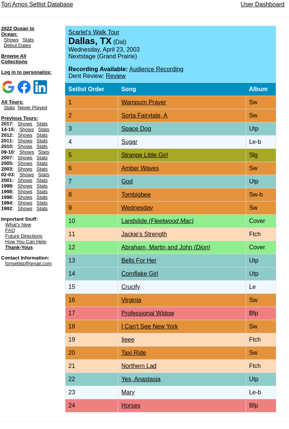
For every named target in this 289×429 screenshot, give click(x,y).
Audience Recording (156, 69)
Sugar (129, 142)
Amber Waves (140, 168)
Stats (28, 40)
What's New (18, 224)
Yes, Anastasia (140, 379)
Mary (128, 392)
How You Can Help (25, 241)
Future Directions (24, 236)
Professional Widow (147, 313)
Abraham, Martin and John (165, 247)
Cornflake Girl (139, 273)
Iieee (127, 339)
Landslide (157, 221)
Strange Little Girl (144, 155)
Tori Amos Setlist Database (37, 4)
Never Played (32, 107)
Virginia (131, 300)
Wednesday (137, 208)
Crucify (130, 287)
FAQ (10, 230)
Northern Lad (138, 366)
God (126, 181)
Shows (11, 40)
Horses (130, 405)
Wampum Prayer (143, 102)
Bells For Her (138, 260)
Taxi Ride (133, 353)
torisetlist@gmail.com (28, 263)
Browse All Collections (14, 58)
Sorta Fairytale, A (144, 115)
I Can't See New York (149, 326)
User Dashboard (263, 4)
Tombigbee (136, 194)
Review (115, 76)
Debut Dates (17, 45)
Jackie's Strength (144, 234)
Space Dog (136, 128)
